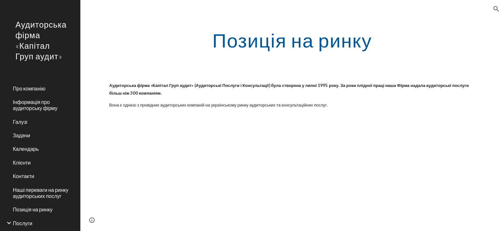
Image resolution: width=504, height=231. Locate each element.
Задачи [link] (21, 135)
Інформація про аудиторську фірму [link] (35, 105)
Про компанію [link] (29, 88)
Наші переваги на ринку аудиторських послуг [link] (40, 193)
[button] (496, 9)
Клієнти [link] (22, 162)
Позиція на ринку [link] (32, 209)
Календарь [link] (26, 149)
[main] (292, 40)
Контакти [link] (23, 176)
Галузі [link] (20, 122)
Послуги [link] (22, 223)
